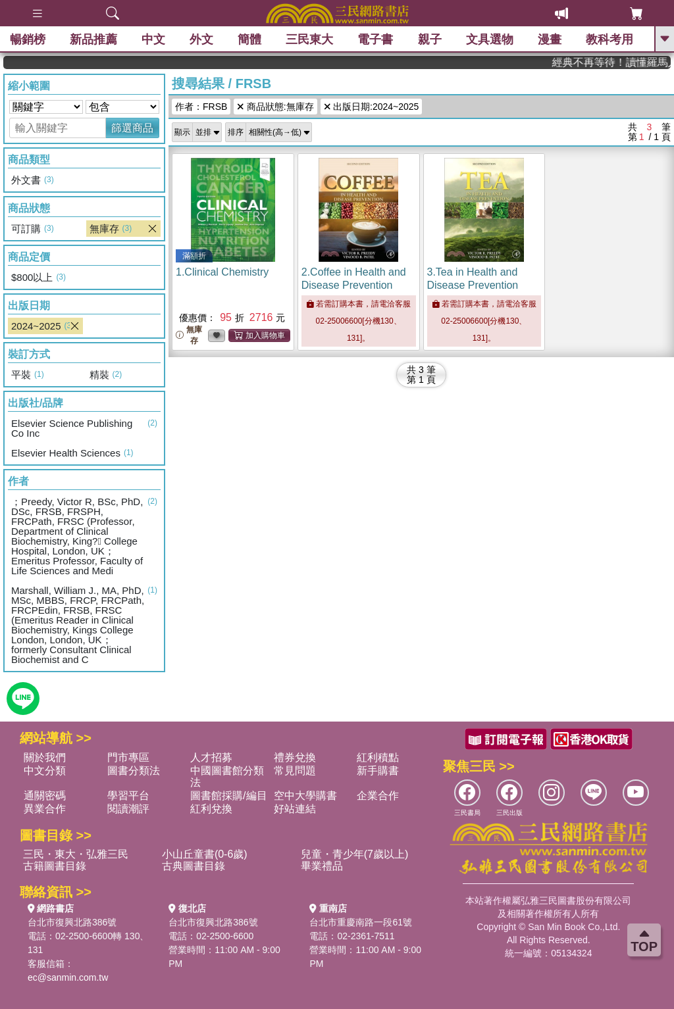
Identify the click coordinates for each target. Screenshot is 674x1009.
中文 (153, 39)
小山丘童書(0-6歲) (204, 854)
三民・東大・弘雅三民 (75, 854)
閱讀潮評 (128, 808)
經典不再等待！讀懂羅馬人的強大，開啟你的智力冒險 (625, 62)
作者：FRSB (201, 106)
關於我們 (45, 757)
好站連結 (295, 808)
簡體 (249, 39)
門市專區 (128, 757)
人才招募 (211, 757)
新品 (93, 39)
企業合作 (378, 795)
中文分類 (45, 770)
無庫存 (189, 335)
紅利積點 (378, 757)
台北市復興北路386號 (72, 922)
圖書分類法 (133, 770)
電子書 (376, 39)
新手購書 (378, 770)
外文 (201, 39)
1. (222, 272)
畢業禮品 (322, 866)
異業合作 (45, 808)
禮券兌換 (295, 757)
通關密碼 (45, 795)
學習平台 (128, 795)
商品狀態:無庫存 (275, 106)
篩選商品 (132, 128)
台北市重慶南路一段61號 (360, 922)
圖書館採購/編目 (228, 795)
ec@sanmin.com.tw (68, 977)
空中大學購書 (305, 795)
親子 (430, 39)
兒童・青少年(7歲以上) (355, 854)
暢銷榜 (27, 39)
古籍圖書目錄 (54, 866)
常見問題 (295, 770)
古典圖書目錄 (193, 866)
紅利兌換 (211, 808)
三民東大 (309, 39)
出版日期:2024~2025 (371, 106)
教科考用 (609, 39)
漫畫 (549, 39)
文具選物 (489, 39)
